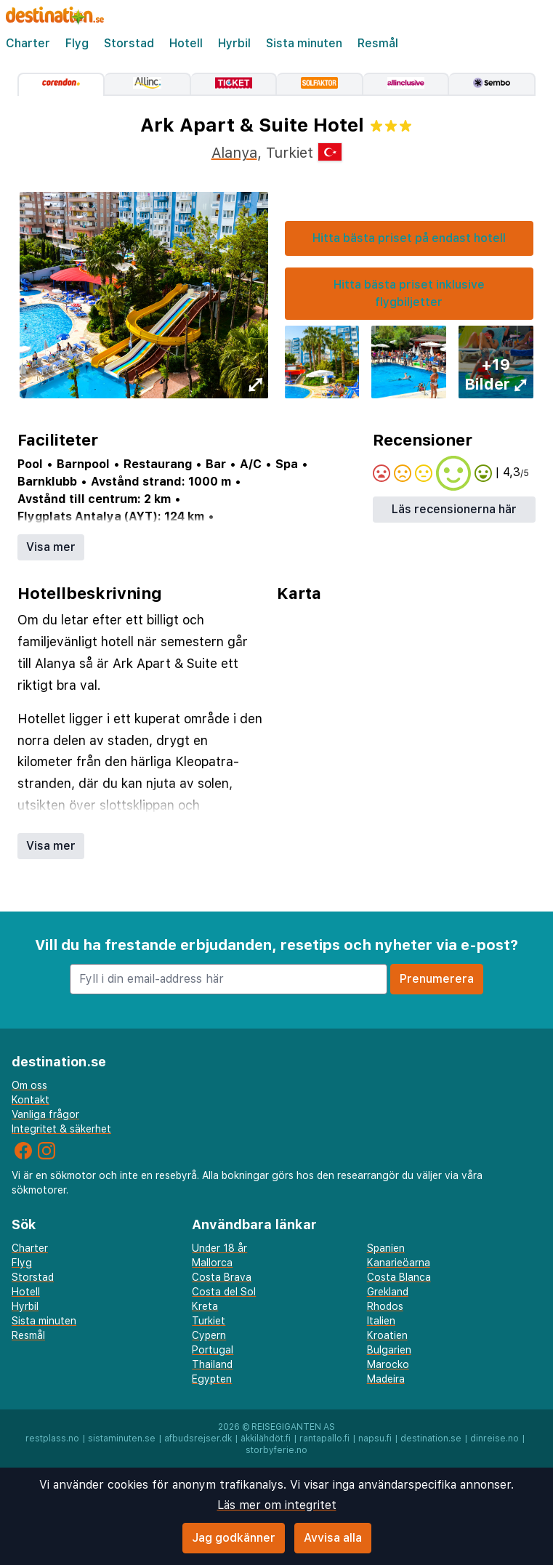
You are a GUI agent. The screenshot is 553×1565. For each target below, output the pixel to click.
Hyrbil (234, 43)
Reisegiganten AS (293, 1427)
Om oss (29, 1085)
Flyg (77, 43)
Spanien (386, 1248)
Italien (381, 1321)
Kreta (205, 1306)
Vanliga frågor (45, 1114)
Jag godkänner (233, 1538)
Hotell (186, 43)
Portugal (212, 1350)
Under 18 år (219, 1248)
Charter (28, 43)
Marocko (388, 1364)
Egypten (212, 1379)
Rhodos (385, 1306)
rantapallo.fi (324, 1438)
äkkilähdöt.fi (266, 1438)
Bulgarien (389, 1350)
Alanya (234, 152)
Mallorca (212, 1262)
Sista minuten (304, 43)
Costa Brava (221, 1277)
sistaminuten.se (122, 1438)
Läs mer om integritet (276, 1505)
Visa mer (51, 547)
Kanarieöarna (398, 1262)
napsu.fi (375, 1438)
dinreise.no (494, 1438)
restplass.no (52, 1438)
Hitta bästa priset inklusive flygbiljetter (409, 293)
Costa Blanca (399, 1277)
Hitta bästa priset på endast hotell (409, 238)
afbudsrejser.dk (198, 1438)
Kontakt (30, 1100)
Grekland (387, 1292)
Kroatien (387, 1335)
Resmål (378, 43)
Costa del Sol (224, 1292)
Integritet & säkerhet (61, 1129)
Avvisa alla (333, 1538)
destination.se (430, 1438)
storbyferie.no (276, 1450)
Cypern (209, 1335)
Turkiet (208, 1321)
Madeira (386, 1379)
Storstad (129, 43)
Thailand (212, 1364)
